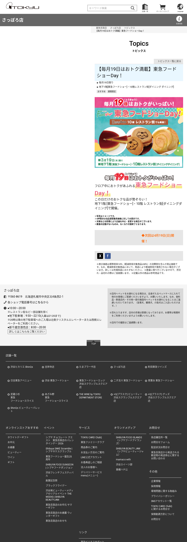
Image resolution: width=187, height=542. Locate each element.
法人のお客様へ (89, 441)
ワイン (11, 431)
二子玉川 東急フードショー (128, 354)
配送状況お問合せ (160, 421)
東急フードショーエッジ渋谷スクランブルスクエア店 (93, 357)
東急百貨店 (20, 28)
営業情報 (179, 24)
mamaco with (123, 433)
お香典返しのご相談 (91, 436)
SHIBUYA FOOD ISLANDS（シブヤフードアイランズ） (129, 414)
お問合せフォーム (160, 416)
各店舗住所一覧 (159, 411)
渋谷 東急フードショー (57, 354)
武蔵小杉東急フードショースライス (22, 371)
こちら (39, 275)
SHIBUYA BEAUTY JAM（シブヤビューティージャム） (130, 425)
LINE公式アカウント (91, 431)
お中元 (11, 416)
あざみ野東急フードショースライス (56, 371)
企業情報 (155, 454)
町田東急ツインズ (157, 340)
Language (180, 11)
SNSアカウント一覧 (161, 474)
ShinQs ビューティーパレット (25, 383)
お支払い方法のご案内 (92, 426)
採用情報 (155, 459)
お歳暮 (11, 421)
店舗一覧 (145, 11)
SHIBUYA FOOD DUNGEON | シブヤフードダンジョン (59, 440)
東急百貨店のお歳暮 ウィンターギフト (59, 488)
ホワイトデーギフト (18, 411)
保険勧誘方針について (163, 488)
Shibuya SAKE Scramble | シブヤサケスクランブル (59, 424)
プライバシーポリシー (163, 470)
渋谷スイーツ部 (124, 438)
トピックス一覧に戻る (169, 58)
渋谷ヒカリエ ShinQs (22, 340)
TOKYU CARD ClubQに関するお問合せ (161, 481)
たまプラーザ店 (87, 340)
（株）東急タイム (90, 523)
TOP (93, 317)
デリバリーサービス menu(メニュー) (92, 448)
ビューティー (14, 426)
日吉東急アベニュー (21, 354)
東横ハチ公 (122, 443)
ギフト (11, 436)
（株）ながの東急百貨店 (94, 528)
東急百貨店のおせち (56, 494)
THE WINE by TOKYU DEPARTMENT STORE (90, 370)
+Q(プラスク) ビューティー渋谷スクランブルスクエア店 (128, 371)
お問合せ (155, 493)
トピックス (48, 28)
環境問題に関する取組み (164, 464)
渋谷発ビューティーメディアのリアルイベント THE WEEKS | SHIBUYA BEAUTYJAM (59, 469)
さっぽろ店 (12, 20)
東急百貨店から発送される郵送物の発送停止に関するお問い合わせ (165, 429)
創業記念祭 (51, 454)
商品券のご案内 (89, 421)
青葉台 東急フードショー (161, 354)
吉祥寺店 (49, 340)
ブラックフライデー (56, 459)
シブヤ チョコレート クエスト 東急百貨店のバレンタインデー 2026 (60, 414)
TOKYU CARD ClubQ (91, 411)
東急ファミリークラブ (92, 416)
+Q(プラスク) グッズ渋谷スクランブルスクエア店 (162, 371)
